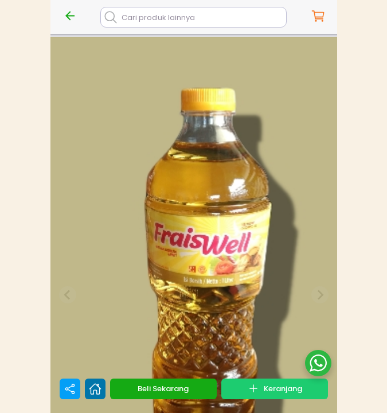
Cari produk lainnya (158, 17)
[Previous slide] (67, 294)
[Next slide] (320, 294)
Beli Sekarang (163, 388)
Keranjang (274, 388)
